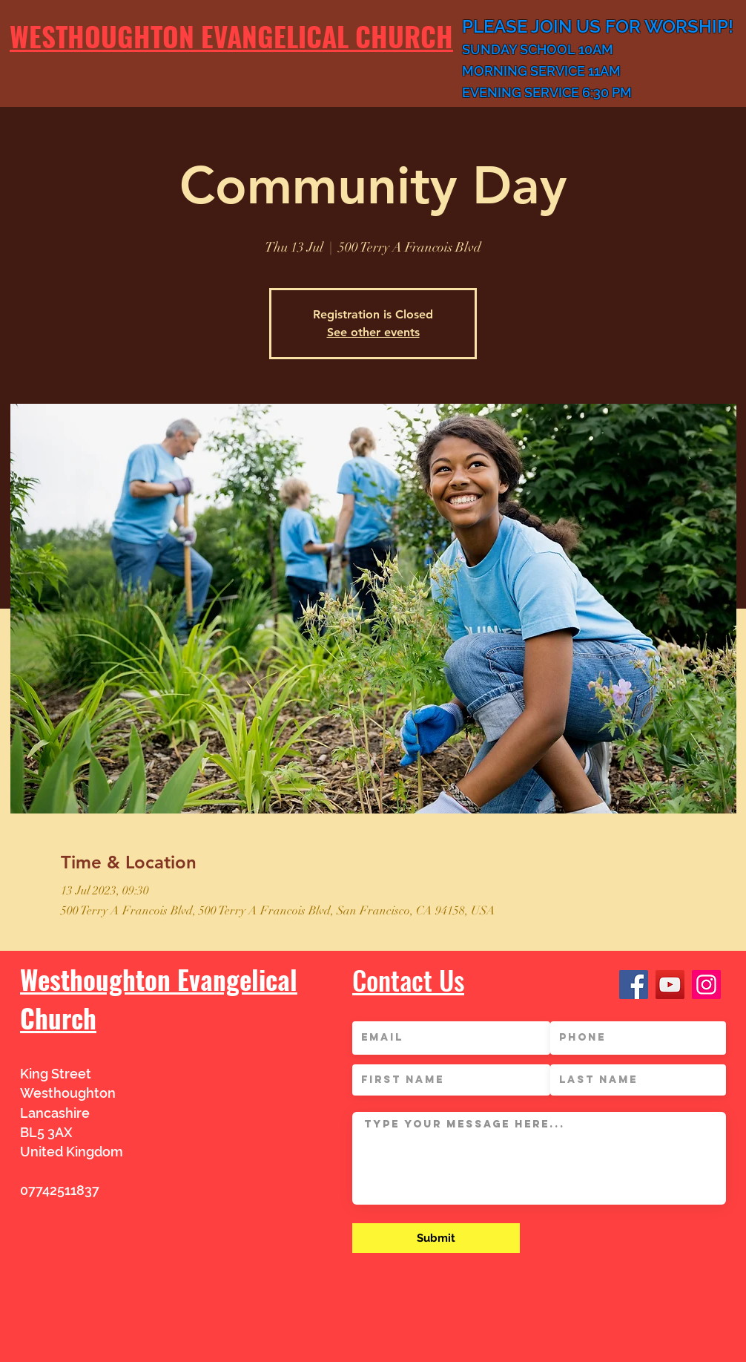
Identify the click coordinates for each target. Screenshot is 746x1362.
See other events (373, 332)
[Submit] (436, 1238)
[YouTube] (670, 984)
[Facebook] (633, 984)
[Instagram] (706, 984)
